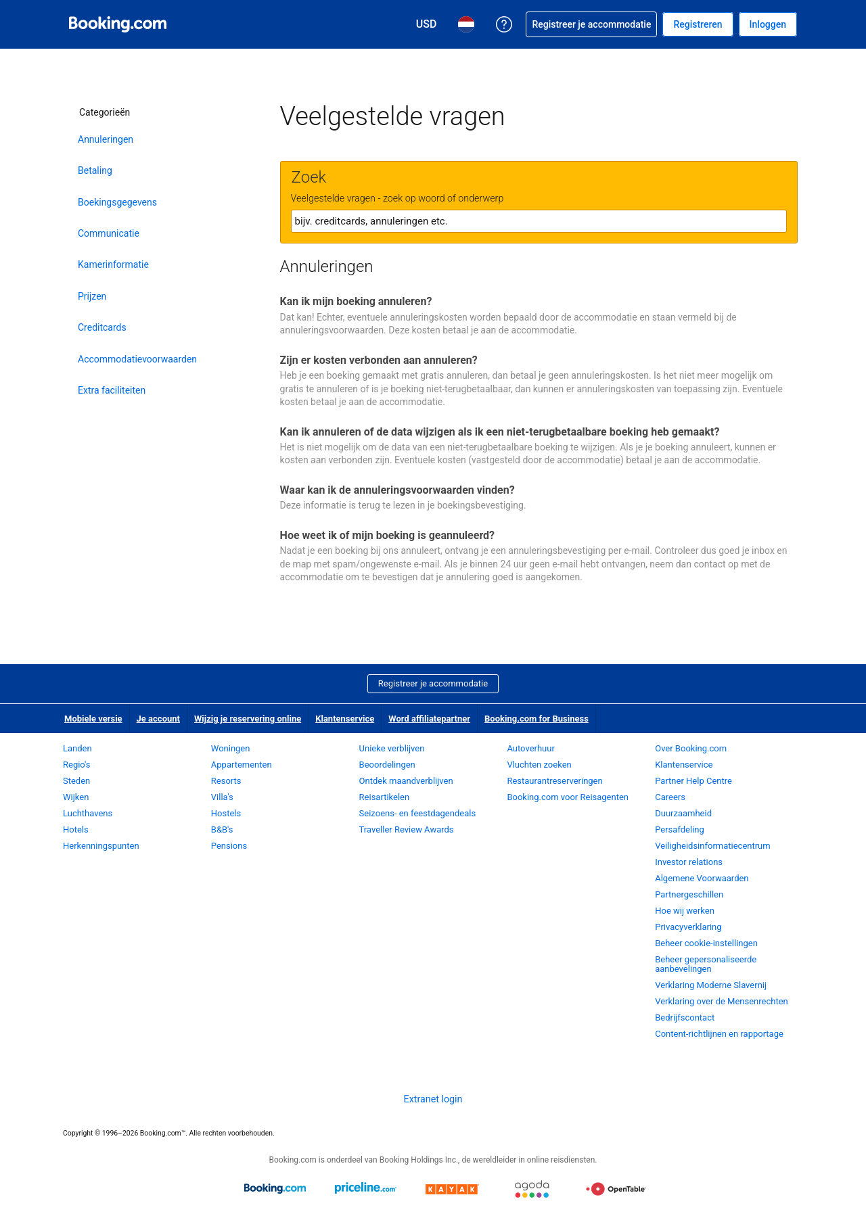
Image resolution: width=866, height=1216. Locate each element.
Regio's (76, 764)
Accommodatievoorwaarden (135, 359)
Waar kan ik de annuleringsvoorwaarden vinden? (397, 490)
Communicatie (108, 233)
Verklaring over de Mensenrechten (721, 1001)
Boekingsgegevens (117, 202)
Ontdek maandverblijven (406, 781)
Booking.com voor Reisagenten (568, 797)
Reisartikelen (384, 797)
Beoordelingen (387, 764)
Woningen (230, 748)
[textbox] (539, 221)
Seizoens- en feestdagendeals (417, 813)
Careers (670, 797)
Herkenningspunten (101, 846)
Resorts (226, 781)
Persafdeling (679, 829)
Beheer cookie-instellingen (706, 943)
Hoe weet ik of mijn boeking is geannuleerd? (387, 535)
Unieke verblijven (392, 748)
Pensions (229, 846)
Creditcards (102, 327)
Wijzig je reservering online (247, 719)
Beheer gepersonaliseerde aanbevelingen (705, 964)
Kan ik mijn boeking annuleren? (356, 301)
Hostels (226, 813)
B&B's (222, 829)
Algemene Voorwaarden (701, 878)
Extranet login (433, 1099)
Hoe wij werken (684, 911)
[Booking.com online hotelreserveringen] (117, 24)
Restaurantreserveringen (554, 781)
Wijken (76, 797)
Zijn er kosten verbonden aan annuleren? (379, 360)
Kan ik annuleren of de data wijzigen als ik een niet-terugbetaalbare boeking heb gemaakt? (500, 431)
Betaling (95, 170)
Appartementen (241, 764)
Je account (158, 719)
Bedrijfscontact (684, 1017)
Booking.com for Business (536, 719)
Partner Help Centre (693, 781)
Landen (77, 748)
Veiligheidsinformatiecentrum (713, 846)
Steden (76, 781)
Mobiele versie (93, 719)
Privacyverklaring (688, 927)
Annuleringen (105, 139)
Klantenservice (344, 719)
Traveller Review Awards (406, 829)
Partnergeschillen (689, 894)
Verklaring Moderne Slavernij (711, 985)
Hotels (76, 829)
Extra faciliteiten (111, 390)
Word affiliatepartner (429, 719)
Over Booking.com (691, 748)
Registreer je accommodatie (433, 683)
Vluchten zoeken (539, 764)
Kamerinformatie (113, 264)
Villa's (222, 797)
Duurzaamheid (683, 813)
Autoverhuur (530, 748)
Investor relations (689, 862)
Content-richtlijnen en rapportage (719, 1034)
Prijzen (92, 296)
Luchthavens (87, 813)
